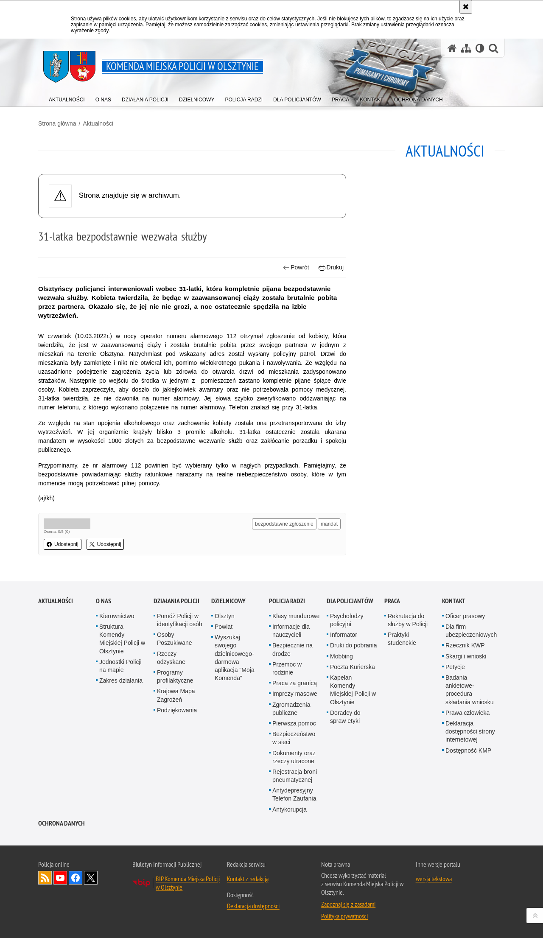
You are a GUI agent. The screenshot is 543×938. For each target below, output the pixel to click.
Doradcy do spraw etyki (345, 716)
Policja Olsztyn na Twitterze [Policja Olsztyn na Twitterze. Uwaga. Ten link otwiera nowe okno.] (91, 878)
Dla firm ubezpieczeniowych (471, 630)
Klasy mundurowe (295, 616)
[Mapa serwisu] (466, 48)
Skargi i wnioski (465, 656)
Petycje (455, 667)
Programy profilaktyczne (175, 676)
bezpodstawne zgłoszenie (284, 524)
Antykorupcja (289, 809)
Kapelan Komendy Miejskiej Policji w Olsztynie (353, 690)
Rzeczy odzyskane (171, 657)
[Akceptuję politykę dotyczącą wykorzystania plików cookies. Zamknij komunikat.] (465, 7)
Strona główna (57, 123)
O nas (103, 600)
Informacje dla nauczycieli (291, 630)
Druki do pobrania (353, 645)
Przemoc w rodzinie (287, 668)
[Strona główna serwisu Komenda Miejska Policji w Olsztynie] (452, 48)
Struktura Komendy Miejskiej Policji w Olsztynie (122, 639)
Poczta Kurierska (352, 667)
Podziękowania (177, 710)
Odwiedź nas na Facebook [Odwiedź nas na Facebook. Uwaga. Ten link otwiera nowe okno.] (75, 878)
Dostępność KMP (468, 750)
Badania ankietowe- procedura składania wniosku (469, 690)
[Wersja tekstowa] (480, 48)
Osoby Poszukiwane (174, 638)
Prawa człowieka (467, 712)
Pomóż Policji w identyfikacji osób (179, 620)
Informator (343, 634)
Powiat (223, 626)
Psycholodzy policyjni (347, 620)
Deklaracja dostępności (253, 906)
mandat (329, 524)
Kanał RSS (45, 878)
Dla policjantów (350, 600)
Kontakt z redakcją (248, 878)
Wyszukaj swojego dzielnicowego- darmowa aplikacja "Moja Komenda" (235, 657)
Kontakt (453, 600)
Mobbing (341, 656)
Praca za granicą (294, 683)
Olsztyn (225, 616)
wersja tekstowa (434, 878)
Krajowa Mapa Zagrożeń (176, 695)
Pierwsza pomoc (294, 723)
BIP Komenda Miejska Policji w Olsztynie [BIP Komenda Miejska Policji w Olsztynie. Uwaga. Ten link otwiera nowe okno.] (188, 882)
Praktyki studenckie (402, 638)
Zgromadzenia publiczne (291, 708)
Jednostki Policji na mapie (120, 665)
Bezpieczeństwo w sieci (293, 738)
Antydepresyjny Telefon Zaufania (294, 794)
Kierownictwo (116, 616)
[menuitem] (66, 98)
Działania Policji (176, 600)
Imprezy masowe (294, 693)
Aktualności (98, 123)
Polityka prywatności (344, 916)
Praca (392, 600)
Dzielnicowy (228, 600)
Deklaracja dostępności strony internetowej (470, 731)
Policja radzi (287, 600)
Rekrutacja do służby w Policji (408, 620)
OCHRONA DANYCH (61, 823)
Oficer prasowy (465, 616)
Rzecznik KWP (465, 645)
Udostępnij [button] (62, 544)
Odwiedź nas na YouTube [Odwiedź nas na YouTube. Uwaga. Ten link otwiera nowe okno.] (60, 878)
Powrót (296, 267)
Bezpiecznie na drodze (292, 649)
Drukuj (331, 267)
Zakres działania (121, 680)
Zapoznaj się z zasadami (348, 904)
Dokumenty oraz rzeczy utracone (294, 757)
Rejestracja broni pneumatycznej (294, 775)
